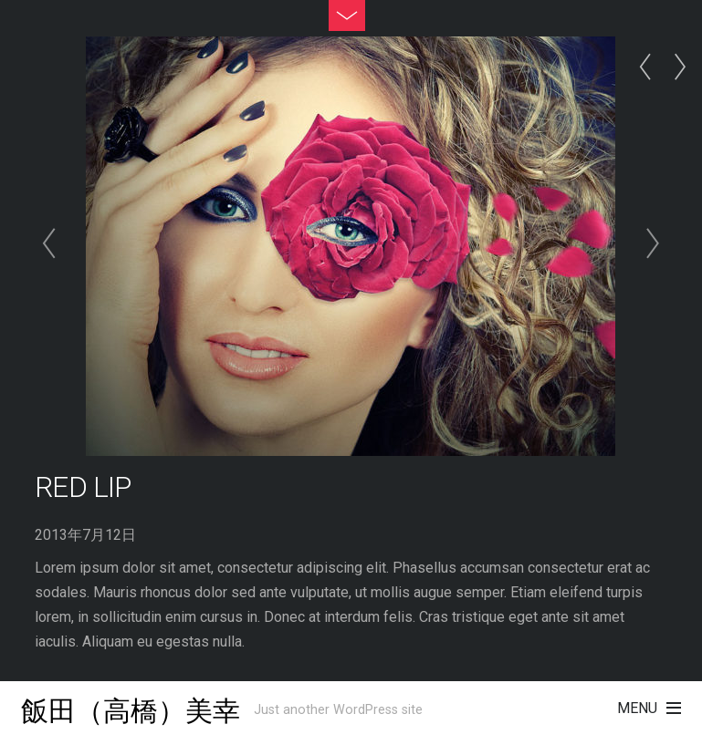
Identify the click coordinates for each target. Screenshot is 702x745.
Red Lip (82, 487)
